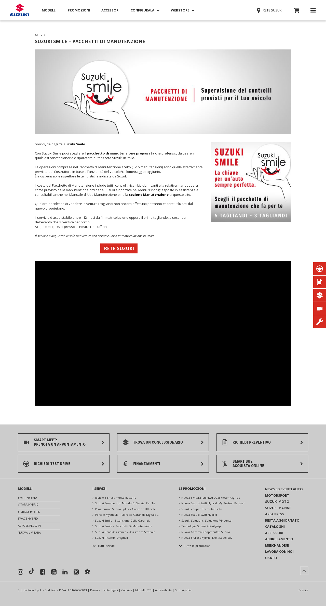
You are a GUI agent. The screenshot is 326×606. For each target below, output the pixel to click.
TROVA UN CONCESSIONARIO (158, 442)
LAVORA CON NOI (279, 551)
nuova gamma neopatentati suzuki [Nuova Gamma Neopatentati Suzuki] (205, 532)
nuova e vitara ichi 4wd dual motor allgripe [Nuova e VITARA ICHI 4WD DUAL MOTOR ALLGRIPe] (210, 497)
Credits (303, 590)
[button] (296, 11)
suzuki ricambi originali (111, 537)
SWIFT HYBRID (27, 497)
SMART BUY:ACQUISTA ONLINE (248, 463)
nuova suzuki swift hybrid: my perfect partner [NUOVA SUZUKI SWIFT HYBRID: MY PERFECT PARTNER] (213, 503)
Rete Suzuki (270, 10)
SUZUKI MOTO (277, 501)
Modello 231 (143, 590)
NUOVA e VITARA (29, 532)
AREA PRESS (274, 514)
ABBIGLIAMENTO (279, 539)
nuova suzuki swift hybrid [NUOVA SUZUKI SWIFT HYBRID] (199, 515)
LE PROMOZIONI (192, 488)
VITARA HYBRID (28, 504)
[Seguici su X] (76, 572)
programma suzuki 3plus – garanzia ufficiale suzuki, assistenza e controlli (127, 509)
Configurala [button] (145, 10)
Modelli (49, 10)
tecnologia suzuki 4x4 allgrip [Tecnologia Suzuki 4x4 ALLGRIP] (201, 526)
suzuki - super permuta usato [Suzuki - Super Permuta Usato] (201, 509)
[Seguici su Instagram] (20, 572)
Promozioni (79, 10)
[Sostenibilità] (87, 572)
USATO (271, 558)
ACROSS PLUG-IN (29, 525)
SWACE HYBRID (28, 518)
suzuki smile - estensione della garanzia (122, 520)
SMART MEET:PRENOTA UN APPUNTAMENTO (60, 442)
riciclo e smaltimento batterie (115, 497)
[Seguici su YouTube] (54, 572)
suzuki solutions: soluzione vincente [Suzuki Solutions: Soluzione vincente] (206, 520)
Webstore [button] (183, 10)
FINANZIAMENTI (146, 463)
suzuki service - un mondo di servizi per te (125, 503)
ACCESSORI (274, 533)
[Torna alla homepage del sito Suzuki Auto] (19, 10)
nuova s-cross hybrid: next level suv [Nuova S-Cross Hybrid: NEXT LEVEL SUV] (206, 537)
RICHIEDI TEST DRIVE (52, 463)
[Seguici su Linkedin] (65, 572)
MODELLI (25, 488)
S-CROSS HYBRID (29, 511)
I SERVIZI (99, 488)
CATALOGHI (275, 526)
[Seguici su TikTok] (31, 571)
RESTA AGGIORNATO (282, 520)
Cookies (126, 590)
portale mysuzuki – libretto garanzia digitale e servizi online (127, 515)
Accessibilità (163, 590)
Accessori (110, 10)
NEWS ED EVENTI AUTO (284, 489)
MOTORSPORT (277, 495)
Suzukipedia (183, 590)
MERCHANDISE (277, 545)
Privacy (95, 590)
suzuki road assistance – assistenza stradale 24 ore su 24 (127, 532)
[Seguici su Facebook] (42, 572)
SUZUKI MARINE (278, 508)
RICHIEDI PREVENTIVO (252, 442)
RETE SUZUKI (119, 248)
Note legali (110, 590)
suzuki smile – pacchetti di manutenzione (123, 526)
